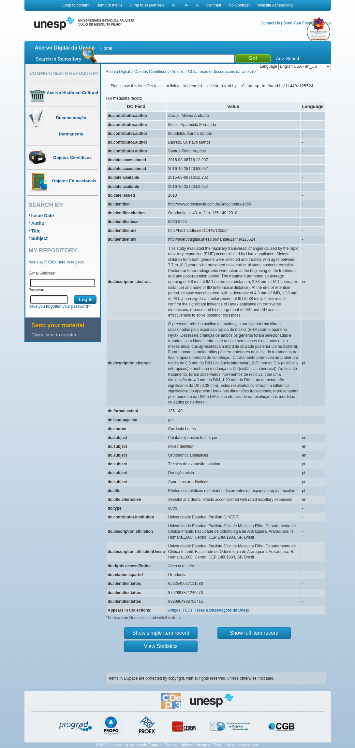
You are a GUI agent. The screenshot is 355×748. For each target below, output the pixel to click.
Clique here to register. (55, 334)
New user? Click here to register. (56, 262)
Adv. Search (288, 58)
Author (38, 223)
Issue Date (42, 215)
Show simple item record (160, 633)
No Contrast (239, 5)
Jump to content (75, 5)
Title (36, 230)
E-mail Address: (42, 273)
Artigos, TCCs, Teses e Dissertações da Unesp (212, 71)
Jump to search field (146, 5)
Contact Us (270, 23)
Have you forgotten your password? (59, 306)
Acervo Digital (118, 71)
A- (186, 5)
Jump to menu (109, 5)
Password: (37, 290)
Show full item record (254, 633)
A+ (174, 5)
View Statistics (161, 646)
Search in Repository (58, 59)
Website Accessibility (275, 5)
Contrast (213, 5)
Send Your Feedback (301, 23)
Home (106, 48)
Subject (39, 238)
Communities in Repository (64, 73)
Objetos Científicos (150, 71)
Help (327, 23)
